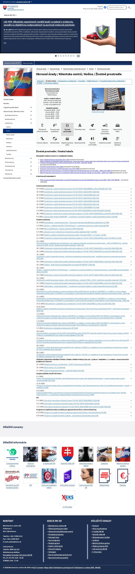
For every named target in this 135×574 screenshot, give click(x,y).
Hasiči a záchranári (55, 546)
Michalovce (9, 139)
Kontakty (81, 81)
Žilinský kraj (8, 174)
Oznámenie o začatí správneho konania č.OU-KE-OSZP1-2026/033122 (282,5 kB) (71, 198)
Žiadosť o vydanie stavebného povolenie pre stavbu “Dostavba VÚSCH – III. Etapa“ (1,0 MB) (75, 235)
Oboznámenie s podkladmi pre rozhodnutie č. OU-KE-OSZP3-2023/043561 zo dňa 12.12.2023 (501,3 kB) (80, 304)
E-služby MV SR (98, 531)
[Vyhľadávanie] (117, 7)
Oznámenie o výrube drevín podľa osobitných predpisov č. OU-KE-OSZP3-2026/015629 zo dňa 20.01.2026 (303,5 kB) (83, 262)
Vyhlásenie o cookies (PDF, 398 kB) (87, 567)
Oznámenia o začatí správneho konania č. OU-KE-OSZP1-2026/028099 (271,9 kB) (71, 207)
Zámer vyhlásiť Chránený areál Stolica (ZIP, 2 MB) (54, 160)
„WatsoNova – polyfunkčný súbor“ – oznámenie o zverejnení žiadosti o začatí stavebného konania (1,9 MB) (80, 286)
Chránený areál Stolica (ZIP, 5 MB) (51, 167)
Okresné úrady (28, 63)
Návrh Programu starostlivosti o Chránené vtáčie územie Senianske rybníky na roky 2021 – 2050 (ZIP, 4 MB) (76, 173)
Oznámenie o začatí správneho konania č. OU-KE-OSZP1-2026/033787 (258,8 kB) (71, 192)
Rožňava (8, 142)
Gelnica (8, 127)
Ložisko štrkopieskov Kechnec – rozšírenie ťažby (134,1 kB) (64, 371)
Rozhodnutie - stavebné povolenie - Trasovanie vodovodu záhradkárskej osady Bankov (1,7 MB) (76, 222)
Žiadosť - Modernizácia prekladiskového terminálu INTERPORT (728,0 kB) (69, 265)
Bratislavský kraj (10, 119)
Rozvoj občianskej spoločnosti (60, 555)
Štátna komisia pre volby (58, 529)
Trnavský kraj (9, 170)
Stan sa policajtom (99, 529)
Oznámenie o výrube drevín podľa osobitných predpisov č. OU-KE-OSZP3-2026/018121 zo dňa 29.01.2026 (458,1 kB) (83, 214)
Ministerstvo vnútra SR (57, 526)
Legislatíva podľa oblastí (11, 107)
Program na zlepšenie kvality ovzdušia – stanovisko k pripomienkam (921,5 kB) (71, 416)
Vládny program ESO (100, 546)
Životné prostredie (103, 69)
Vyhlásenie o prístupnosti (63, 567)
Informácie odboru (51, 83)
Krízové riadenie (54, 549)
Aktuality (6, 103)
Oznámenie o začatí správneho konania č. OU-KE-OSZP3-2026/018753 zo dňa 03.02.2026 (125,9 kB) (77, 210)
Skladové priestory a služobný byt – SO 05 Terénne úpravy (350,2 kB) (67, 364)
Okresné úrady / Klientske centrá (14, 111)
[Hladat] (129, 7)
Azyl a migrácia (54, 540)
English (100, 6)
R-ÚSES (40, 83)
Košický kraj (8, 123)
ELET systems (38, 567)
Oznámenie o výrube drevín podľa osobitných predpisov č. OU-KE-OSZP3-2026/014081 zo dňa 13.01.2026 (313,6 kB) (83, 283)
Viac (5, 43)
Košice (8, 131)
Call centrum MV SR (99, 549)
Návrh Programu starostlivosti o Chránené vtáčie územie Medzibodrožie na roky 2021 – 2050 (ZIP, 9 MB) (75, 171)
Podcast (95, 526)
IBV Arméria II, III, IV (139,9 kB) (54, 367)
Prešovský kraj (9, 162)
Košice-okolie (10, 135)
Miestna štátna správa (101, 543)
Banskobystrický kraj (11, 115)
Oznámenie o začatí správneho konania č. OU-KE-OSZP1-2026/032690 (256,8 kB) (71, 201)
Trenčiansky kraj (10, 166)
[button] (10, 14)
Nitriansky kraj (9, 158)
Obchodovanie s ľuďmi (101, 537)
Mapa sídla (48, 567)
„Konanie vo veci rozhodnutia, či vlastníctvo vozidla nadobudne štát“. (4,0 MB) (70, 232)
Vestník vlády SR (98, 534)
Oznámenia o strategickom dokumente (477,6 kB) (61, 328)
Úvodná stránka (8, 99)
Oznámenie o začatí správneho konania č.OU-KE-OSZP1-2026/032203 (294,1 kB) (71, 204)
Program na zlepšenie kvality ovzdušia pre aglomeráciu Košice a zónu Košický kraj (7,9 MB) (75, 412)
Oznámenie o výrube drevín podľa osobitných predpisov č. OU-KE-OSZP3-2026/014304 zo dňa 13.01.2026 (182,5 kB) (83, 275)
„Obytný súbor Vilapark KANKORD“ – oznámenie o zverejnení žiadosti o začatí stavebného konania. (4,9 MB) (80, 217)
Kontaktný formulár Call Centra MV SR (17, 555)
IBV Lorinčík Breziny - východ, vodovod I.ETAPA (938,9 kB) (63, 229)
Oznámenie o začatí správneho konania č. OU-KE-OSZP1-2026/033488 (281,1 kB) (71, 195)
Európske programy (56, 534)
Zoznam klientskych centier (12, 178)
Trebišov (8, 154)
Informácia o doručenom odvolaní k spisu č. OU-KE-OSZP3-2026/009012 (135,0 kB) (72, 400)
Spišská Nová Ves (11, 150)
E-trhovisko (97, 552)
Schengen (52, 552)
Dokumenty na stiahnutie (67, 81)
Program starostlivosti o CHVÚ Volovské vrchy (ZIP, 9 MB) (59, 169)
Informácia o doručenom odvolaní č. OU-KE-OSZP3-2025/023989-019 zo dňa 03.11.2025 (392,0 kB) (77, 407)
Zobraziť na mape (108, 100)
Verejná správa (54, 543)
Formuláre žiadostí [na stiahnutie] (112, 81)
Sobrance (9, 146)
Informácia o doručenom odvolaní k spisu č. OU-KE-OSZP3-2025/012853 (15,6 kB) (72, 404)
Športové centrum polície (58, 558)
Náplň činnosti (92, 81)
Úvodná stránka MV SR (12, 63)
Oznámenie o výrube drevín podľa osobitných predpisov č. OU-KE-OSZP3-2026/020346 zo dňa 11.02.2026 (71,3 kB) (82, 238)
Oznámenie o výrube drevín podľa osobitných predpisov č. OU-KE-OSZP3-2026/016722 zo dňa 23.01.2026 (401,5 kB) (83, 251)
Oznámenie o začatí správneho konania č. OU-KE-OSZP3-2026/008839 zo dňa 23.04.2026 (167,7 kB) (77, 189)
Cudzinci (95, 540)
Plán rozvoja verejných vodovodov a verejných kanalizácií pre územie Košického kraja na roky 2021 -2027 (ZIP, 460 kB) (80, 180)
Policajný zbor (53, 537)
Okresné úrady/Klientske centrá (60, 531)
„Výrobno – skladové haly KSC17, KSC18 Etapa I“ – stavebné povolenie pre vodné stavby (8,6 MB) (76, 226)
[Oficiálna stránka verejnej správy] (24, 2)
